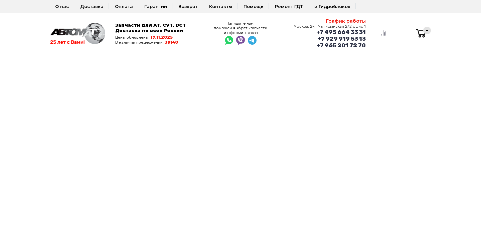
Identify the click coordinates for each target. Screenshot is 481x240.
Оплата (124, 6)
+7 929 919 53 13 (342, 38)
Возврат (188, 6)
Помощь (254, 6)
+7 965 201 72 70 (341, 45)
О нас (62, 6)
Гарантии (155, 6)
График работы (346, 21)
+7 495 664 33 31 (341, 32)
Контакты (220, 6)
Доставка (92, 6)
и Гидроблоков (332, 6)
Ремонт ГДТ (289, 6)
